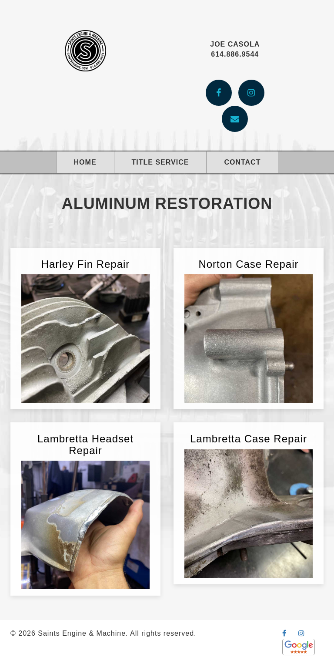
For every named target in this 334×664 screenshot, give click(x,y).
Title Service (160, 162)
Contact (242, 162)
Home (85, 162)
